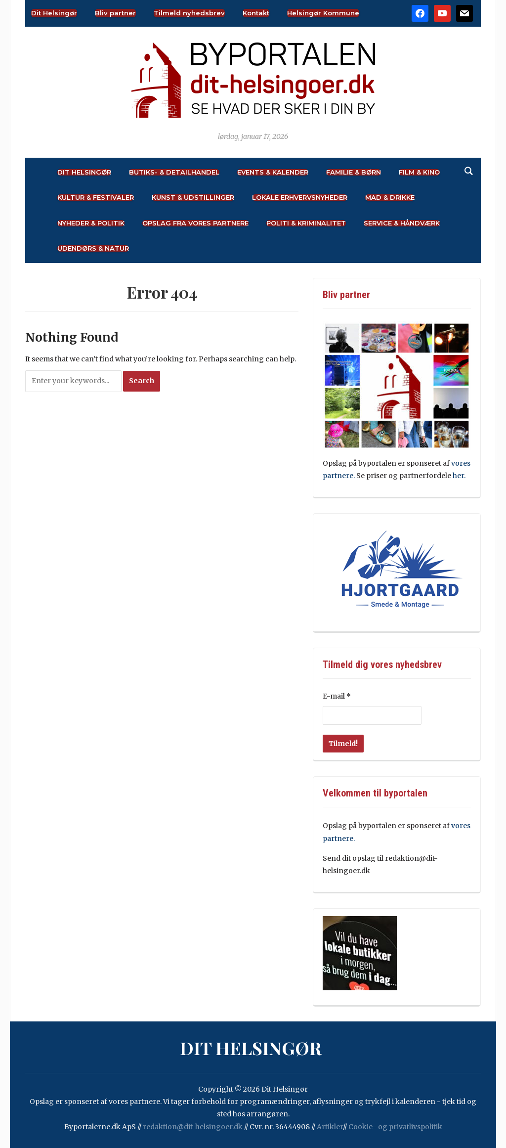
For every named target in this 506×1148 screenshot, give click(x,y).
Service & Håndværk (402, 223)
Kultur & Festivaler (95, 197)
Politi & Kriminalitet (306, 223)
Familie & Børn (353, 172)
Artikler (330, 1126)
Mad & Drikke (390, 197)
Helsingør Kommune (323, 13)
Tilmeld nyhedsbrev (189, 13)
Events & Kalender (272, 172)
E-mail (337, 696)
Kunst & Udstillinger (193, 197)
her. (459, 475)
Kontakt (256, 13)
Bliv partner (115, 13)
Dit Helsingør (54, 13)
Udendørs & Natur (93, 248)
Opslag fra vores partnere (195, 223)
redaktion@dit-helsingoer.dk (193, 1126)
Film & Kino (419, 172)
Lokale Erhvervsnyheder (299, 197)
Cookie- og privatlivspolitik (395, 1126)
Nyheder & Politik (91, 223)
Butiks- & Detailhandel (174, 172)
